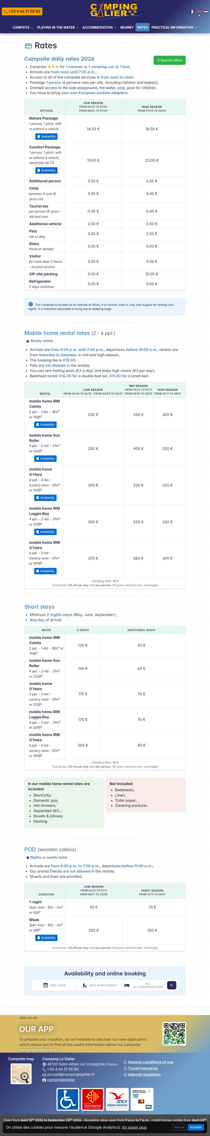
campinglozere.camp (38, 1050)
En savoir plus (134, 1127)
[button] (23, 27)
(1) (52, 162)
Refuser (180, 1127)
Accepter (196, 1127)
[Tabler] (114, 11)
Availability (46, 136)
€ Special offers (170, 60)
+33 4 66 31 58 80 (22, 11)
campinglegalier (61, 1079)
